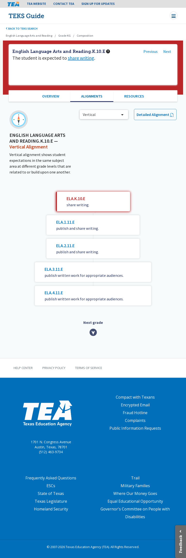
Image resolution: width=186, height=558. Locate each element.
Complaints (135, 420)
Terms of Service (88, 368)
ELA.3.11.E (54, 269)
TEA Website (36, 4)
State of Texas (51, 493)
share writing (81, 58)
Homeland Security (51, 509)
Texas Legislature (51, 501)
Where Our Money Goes (135, 493)
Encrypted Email (135, 405)
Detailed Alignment (153, 114)
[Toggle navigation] (173, 15)
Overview (50, 96)
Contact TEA (63, 4)
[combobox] (104, 114)
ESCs (50, 485)
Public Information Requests (135, 428)
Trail (135, 478)
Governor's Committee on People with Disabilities (135, 512)
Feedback (180, 544)
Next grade (93, 322)
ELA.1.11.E (65, 222)
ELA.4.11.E (54, 292)
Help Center (23, 368)
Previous (150, 51)
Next (167, 51)
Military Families (135, 485)
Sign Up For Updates (98, 4)
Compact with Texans (135, 397)
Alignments (91, 96)
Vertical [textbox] (89, 114)
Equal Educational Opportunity (135, 501)
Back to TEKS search (22, 28)
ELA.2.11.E (65, 245)
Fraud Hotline (135, 412)
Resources (134, 96)
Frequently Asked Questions (50, 478)
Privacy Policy (53, 368)
